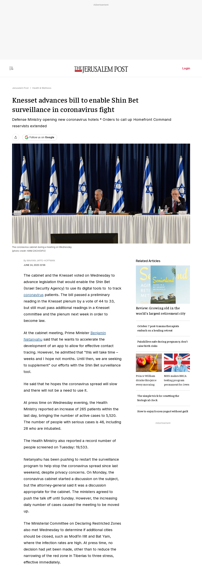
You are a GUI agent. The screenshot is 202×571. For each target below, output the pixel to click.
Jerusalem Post (20, 88)
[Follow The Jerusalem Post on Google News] (39, 137)
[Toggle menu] (11, 68)
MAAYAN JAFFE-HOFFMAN (41, 260)
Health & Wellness (41, 88)
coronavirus (34, 295)
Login (186, 68)
